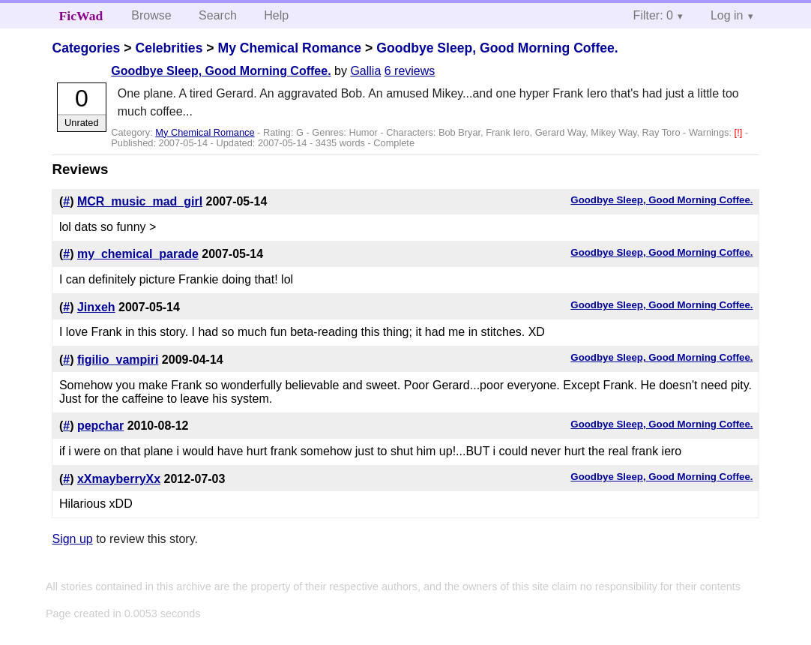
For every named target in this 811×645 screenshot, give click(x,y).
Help (276, 15)
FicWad (81, 15)
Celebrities (168, 48)
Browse (151, 15)
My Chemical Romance (289, 48)
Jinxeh (96, 307)
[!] (740, 132)
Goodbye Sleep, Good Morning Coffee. (497, 48)
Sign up (72, 538)
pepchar (100, 425)
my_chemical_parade (138, 254)
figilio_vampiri (117, 359)
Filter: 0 (653, 15)
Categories (86, 48)
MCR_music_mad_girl (139, 201)
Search (218, 15)
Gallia (365, 70)
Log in (727, 15)
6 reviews (410, 70)
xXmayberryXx (118, 478)
